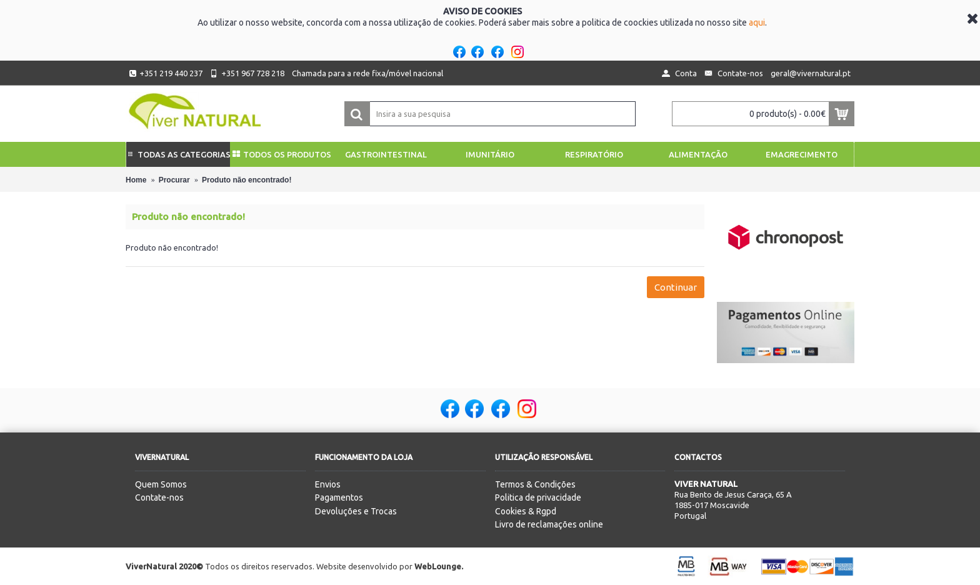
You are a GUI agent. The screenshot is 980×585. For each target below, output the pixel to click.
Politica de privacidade (538, 497)
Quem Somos (161, 484)
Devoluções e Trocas (356, 511)
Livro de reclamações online (549, 524)
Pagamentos (339, 497)
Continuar (675, 287)
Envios (328, 484)
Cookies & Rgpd (525, 511)
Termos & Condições (535, 484)
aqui (757, 23)
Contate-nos (159, 497)
